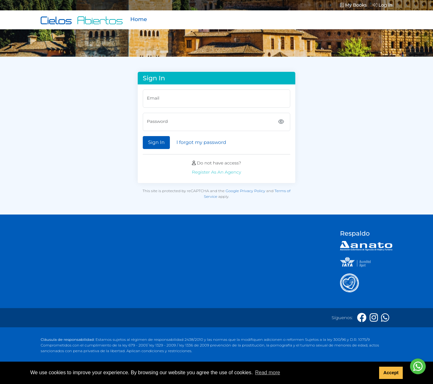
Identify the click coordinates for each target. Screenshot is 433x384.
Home (138, 19)
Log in (382, 5)
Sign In (156, 142)
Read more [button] (267, 372)
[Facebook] (362, 318)
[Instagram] (374, 318)
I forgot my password (201, 142)
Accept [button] (390, 372)
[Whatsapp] (385, 318)
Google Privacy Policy (245, 190)
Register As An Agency (216, 172)
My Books (353, 5)
